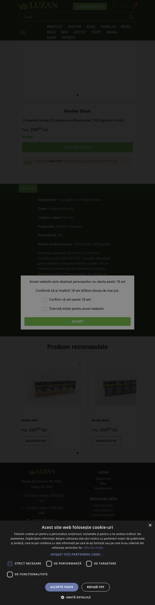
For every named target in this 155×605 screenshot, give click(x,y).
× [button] (150, 525)
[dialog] (77, 302)
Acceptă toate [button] (61, 587)
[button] (77, 554)
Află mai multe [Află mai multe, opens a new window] (93, 548)
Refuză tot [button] (95, 587)
